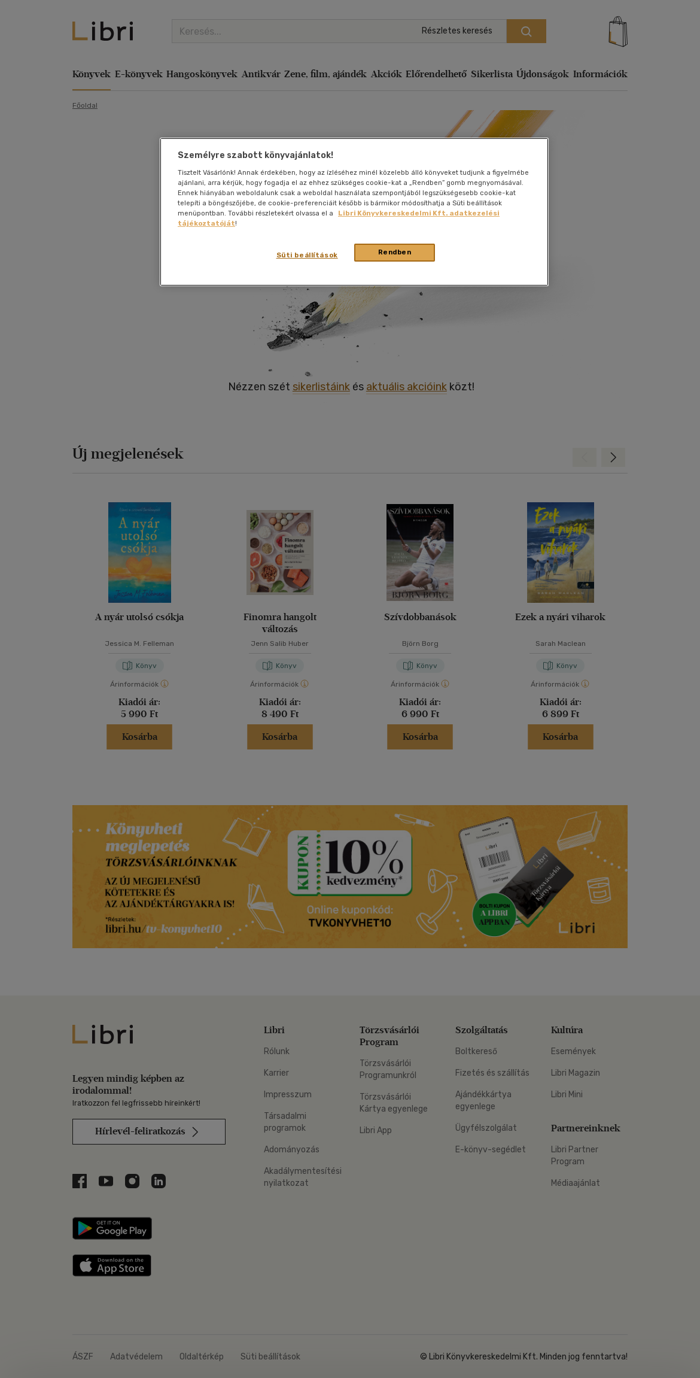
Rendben (395, 252)
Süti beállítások (307, 255)
